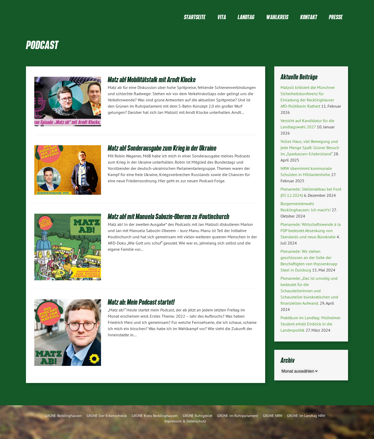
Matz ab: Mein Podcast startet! (141, 302)
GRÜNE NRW (272, 415)
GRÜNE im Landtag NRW (306, 415)
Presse (336, 17)
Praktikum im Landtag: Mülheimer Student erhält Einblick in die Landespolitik (310, 324)
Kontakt (308, 17)
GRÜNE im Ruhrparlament (237, 415)
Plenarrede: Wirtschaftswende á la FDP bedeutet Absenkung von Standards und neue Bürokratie (310, 230)
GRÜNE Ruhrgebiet (197, 415)
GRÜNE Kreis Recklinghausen (155, 415)
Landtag (246, 17)
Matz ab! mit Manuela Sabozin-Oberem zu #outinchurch (168, 216)
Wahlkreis (277, 17)
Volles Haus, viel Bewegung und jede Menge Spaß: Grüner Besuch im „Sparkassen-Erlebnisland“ (309, 147)
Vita (221, 17)
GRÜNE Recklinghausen (63, 415)
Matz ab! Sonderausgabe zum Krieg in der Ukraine (162, 148)
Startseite (194, 17)
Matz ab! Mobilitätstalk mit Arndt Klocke (152, 79)
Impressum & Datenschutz (185, 421)
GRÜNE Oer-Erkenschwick (106, 415)
